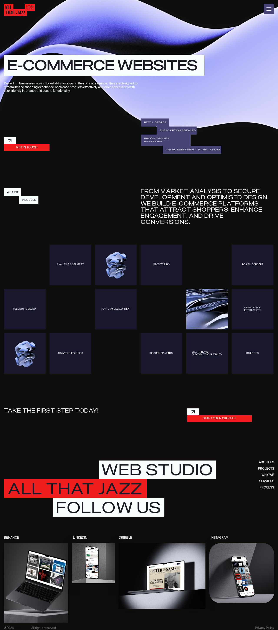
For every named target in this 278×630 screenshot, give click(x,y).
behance (11, 537)
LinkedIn (80, 537)
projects (266, 468)
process (267, 487)
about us (266, 462)
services (266, 481)
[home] (19, 10)
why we (267, 475)
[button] (269, 9)
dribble (125, 537)
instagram (219, 537)
